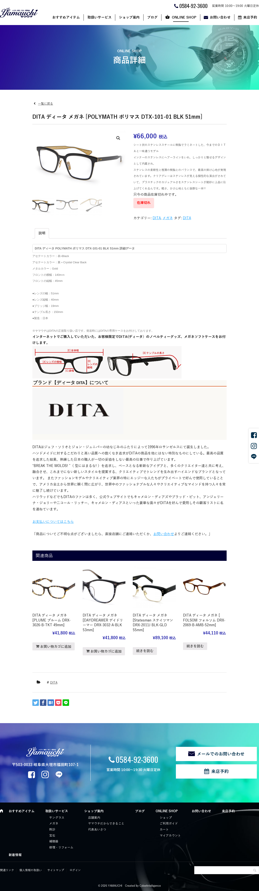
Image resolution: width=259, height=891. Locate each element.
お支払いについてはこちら (53, 522)
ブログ (152, 17)
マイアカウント (170, 835)
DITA (157, 218)
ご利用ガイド (169, 823)
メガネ (168, 218)
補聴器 (53, 841)
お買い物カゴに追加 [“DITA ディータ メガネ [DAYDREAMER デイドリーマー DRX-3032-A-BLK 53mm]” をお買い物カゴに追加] (106, 651)
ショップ (166, 817)
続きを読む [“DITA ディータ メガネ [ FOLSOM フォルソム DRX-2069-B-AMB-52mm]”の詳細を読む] (195, 646)
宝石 (52, 835)
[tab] (42, 233)
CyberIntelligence (150, 885)
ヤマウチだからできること (106, 823)
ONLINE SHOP (184, 17)
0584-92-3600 (137, 759)
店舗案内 (94, 817)
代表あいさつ (97, 829)
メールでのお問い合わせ (221, 754)
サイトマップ (55, 870)
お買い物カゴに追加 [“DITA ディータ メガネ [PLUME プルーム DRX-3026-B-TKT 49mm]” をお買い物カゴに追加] (55, 647)
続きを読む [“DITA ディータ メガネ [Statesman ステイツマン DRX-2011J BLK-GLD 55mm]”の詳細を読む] (144, 651)
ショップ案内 (129, 17)
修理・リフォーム (61, 847)
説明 (41, 233)
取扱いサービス (99, 17)
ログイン (75, 870)
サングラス (56, 817)
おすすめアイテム (66, 17)
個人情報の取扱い (30, 870)
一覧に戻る (45, 103)
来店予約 (220, 771)
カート (164, 829)
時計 (52, 829)
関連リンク (7, 870)
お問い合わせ (220, 17)
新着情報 (15, 855)
